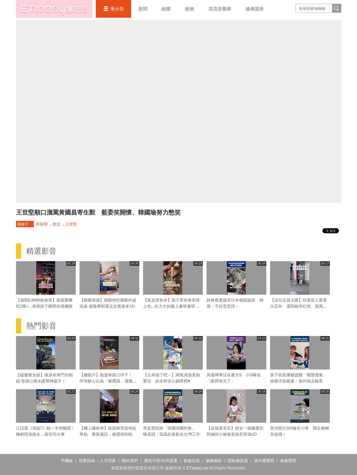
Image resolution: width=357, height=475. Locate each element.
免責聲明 (288, 461)
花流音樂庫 (219, 8)
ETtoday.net (197, 468)
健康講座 (254, 8)
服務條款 (214, 461)
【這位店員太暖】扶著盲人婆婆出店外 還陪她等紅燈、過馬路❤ (298, 306)
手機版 (67, 461)
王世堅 (71, 224)
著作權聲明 (264, 461)
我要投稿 (87, 461)
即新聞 (42, 224)
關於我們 (130, 461)
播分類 (117, 8)
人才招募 (108, 461)
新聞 (142, 8)
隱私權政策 (238, 461)
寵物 (189, 8)
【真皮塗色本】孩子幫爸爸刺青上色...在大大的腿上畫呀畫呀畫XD (171, 306)
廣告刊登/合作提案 (161, 461)
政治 (56, 224)
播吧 (54, 9)
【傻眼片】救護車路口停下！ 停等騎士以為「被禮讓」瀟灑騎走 (108, 381)
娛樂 (166, 8)
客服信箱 (191, 461)
